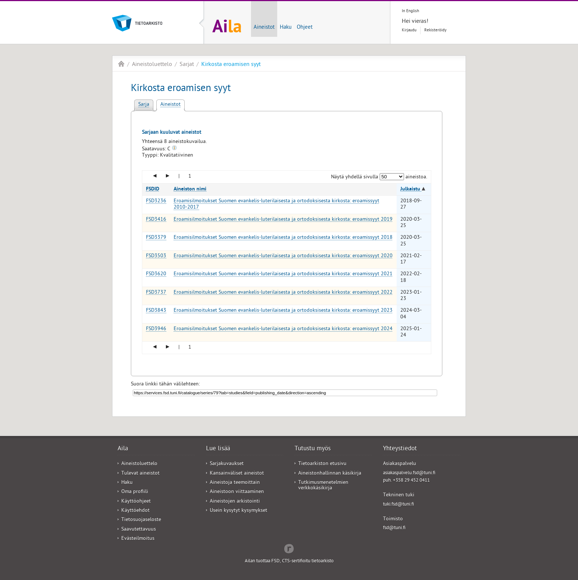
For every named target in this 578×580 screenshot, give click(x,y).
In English (410, 11)
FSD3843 (156, 311)
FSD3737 (156, 293)
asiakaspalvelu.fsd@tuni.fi (409, 473)
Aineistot (264, 27)
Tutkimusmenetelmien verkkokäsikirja (323, 486)
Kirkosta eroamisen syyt (231, 65)
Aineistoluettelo (152, 65)
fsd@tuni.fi (394, 528)
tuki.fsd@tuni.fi (398, 504)
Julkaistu (411, 189)
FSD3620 (156, 274)
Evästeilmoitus (137, 539)
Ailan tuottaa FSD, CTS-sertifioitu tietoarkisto (289, 561)
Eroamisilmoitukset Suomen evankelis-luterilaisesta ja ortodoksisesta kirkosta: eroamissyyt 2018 (283, 238)
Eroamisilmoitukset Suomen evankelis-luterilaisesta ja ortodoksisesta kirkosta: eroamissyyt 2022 (283, 293)
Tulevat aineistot (140, 474)
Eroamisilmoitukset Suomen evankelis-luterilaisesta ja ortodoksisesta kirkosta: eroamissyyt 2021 (283, 274)
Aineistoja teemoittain (235, 483)
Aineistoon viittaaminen (237, 492)
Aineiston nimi (190, 189)
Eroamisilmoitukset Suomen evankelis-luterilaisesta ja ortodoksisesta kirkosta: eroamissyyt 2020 (283, 256)
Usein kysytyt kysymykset (238, 511)
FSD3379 (156, 238)
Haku (286, 27)
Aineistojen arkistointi (235, 502)
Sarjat (187, 65)
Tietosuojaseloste (141, 520)
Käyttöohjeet (136, 502)
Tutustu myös (313, 449)
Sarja (143, 105)
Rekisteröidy (435, 30)
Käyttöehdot (135, 511)
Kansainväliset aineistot (237, 474)
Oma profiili (134, 492)
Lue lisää (218, 449)
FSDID (152, 189)
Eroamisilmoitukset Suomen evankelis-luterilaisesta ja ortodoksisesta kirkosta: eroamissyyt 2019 (283, 220)
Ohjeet (305, 27)
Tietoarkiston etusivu (322, 464)
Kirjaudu (409, 30)
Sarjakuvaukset (227, 464)
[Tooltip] (174, 149)
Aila (121, 64)
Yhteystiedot (400, 449)
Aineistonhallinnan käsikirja (329, 474)
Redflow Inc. (289, 548)
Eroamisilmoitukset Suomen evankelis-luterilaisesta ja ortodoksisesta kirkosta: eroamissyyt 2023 (283, 311)
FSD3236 (156, 201)
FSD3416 (156, 220)
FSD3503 (156, 256)
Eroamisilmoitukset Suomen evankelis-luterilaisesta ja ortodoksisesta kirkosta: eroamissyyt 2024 (283, 329)
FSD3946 (156, 329)
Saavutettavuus (138, 530)
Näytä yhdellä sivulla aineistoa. (379, 177)
